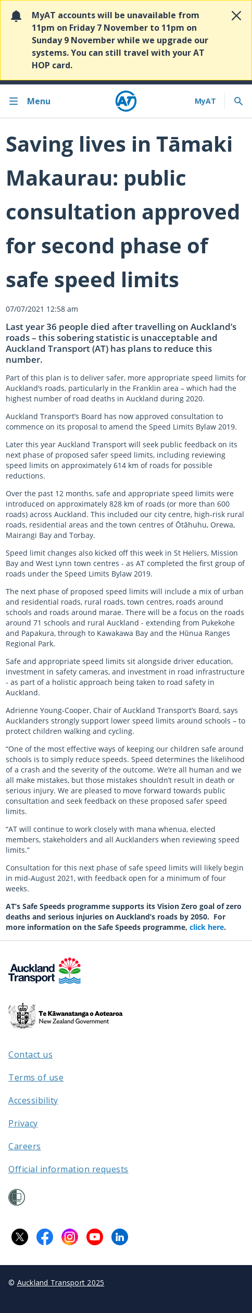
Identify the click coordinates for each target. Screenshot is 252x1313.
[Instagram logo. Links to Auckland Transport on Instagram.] (69, 1236)
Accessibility (33, 1100)
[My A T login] (205, 101)
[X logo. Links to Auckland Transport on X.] (19, 1236)
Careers (24, 1146)
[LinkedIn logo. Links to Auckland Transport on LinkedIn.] (119, 1236)
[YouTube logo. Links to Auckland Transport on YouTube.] (94, 1236)
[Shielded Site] (16, 1197)
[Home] (126, 101)
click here (207, 927)
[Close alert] (236, 15)
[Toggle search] (238, 101)
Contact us (30, 1054)
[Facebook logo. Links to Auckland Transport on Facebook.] (44, 1236)
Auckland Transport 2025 (61, 1282)
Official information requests (68, 1169)
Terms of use (36, 1077)
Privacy (23, 1123)
